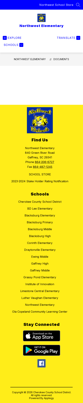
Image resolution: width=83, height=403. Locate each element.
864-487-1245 (42, 167)
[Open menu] (12, 38)
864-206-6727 (44, 162)
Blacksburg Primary (40, 222)
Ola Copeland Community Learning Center (39, 311)
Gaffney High (39, 263)
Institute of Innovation (39, 284)
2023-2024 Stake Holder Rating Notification (39, 181)
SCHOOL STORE (40, 174)
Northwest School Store (56, 5)
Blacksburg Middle (40, 229)
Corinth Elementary (39, 243)
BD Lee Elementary (39, 208)
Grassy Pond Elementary (39, 277)
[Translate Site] (68, 38)
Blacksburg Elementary (40, 215)
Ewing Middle (39, 256)
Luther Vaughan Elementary (39, 298)
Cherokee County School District (39, 201)
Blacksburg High (40, 236)
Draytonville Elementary (40, 249)
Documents (61, 59)
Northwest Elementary (30, 59)
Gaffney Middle (40, 270)
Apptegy (49, 398)
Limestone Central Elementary (40, 291)
